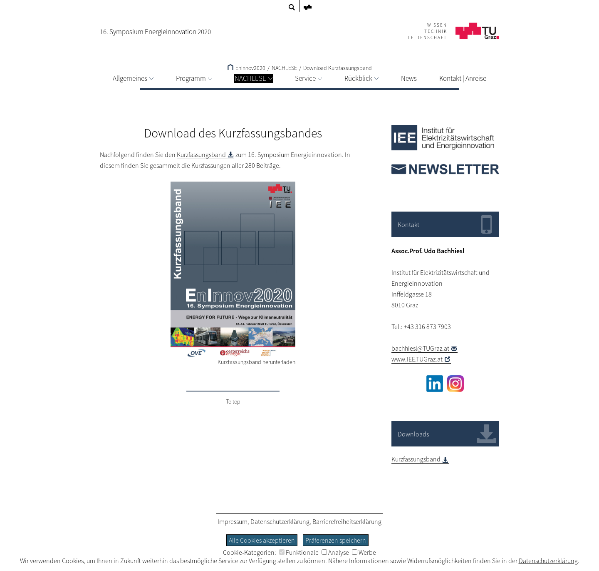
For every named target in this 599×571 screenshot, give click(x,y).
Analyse (335, 552)
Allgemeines (133, 78)
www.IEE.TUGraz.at (417, 359)
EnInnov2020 (246, 68)
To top (233, 401)
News (409, 78)
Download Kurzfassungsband (337, 68)
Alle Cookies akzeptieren (262, 540)
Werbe (364, 552)
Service (308, 78)
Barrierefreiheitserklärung (346, 521)
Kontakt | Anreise (462, 78)
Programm (194, 78)
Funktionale (299, 552)
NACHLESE (253, 78)
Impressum (233, 521)
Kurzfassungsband (201, 154)
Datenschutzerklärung (279, 521)
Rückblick (361, 78)
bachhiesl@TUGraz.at (420, 348)
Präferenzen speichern (335, 540)
